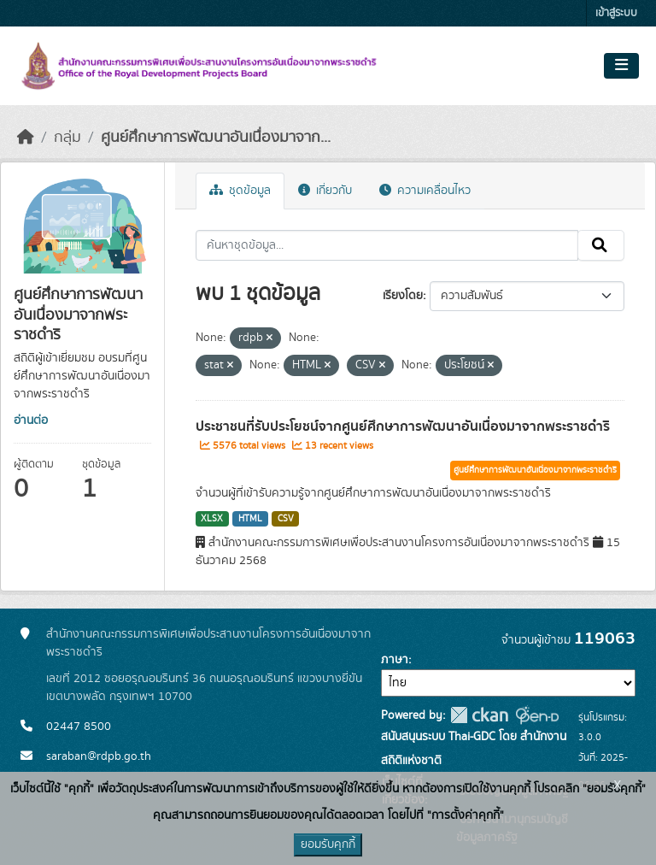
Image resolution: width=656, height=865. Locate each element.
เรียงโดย (403, 295)
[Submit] (600, 245)
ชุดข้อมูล (240, 190)
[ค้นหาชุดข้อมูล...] (387, 245)
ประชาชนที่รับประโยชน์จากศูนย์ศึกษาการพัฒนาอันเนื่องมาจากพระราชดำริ (403, 426)
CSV (286, 519)
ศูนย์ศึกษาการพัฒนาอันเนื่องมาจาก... (216, 138)
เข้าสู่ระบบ (616, 13)
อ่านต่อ (31, 420)
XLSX (212, 519)
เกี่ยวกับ (325, 190)
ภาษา (394, 659)
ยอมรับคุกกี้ (328, 844)
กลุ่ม (67, 138)
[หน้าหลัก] (25, 138)
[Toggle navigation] (621, 66)
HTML (250, 519)
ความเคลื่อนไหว (425, 190)
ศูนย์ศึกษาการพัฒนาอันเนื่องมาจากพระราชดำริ (535, 470)
